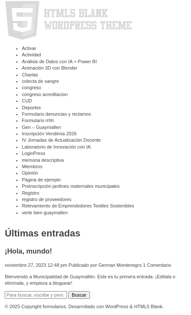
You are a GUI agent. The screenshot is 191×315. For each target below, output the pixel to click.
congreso (31, 87)
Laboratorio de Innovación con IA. (57, 146)
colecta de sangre (40, 81)
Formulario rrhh (38, 120)
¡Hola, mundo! (28, 251)
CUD (27, 100)
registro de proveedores (46, 199)
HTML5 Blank (148, 306)
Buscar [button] (79, 295)
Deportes (31, 107)
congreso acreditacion (45, 94)
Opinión (30, 172)
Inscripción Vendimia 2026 (49, 133)
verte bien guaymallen (45, 212)
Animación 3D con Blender (49, 67)
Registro (30, 192)
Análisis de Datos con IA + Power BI (59, 61)
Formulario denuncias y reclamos (56, 114)
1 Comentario (157, 265)
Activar (29, 48)
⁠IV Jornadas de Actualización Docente (61, 140)
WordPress (116, 306)
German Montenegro (120, 265)
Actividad (31, 54)
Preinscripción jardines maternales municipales (70, 186)
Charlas (30, 74)
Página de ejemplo (41, 179)
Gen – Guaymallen (41, 127)
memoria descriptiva (43, 160)
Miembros (32, 166)
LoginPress (33, 153)
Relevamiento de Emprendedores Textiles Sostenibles (78, 205)
